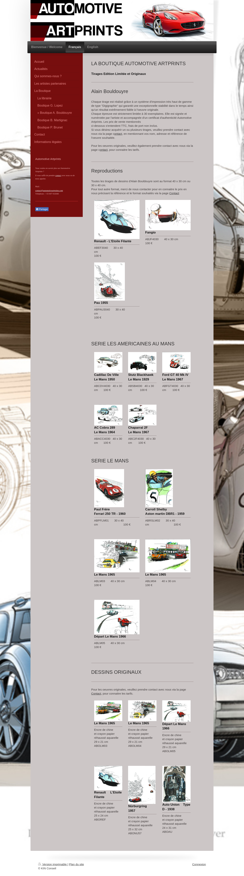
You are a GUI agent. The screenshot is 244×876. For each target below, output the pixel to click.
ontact (118, 133)
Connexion (199, 864)
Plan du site (76, 864)
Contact (174, 193)
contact (58, 175)
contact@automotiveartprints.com (49, 190)
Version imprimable (52, 864)
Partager (42, 209)
